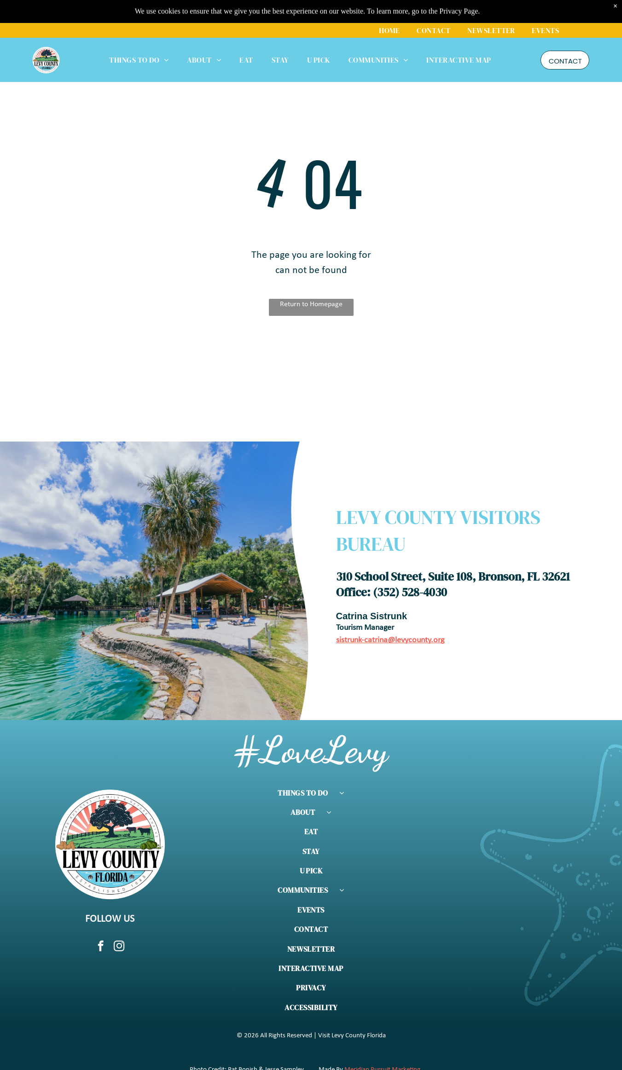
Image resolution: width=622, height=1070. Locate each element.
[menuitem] (389, 7)
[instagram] (119, 947)
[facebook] (101, 947)
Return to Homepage (311, 304)
